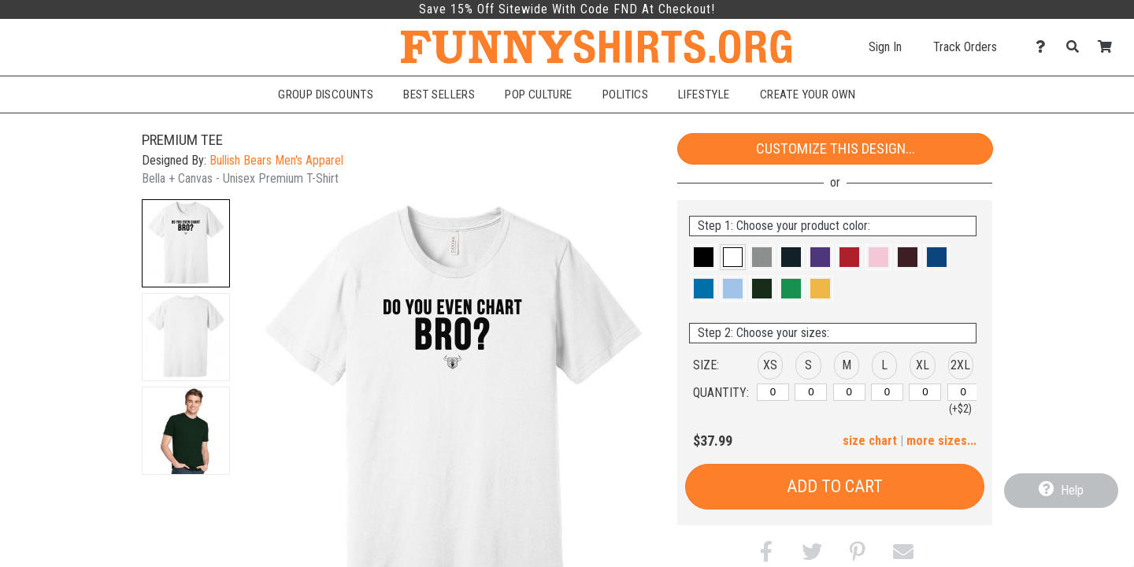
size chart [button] (870, 440)
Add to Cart (835, 486)
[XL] (925, 392)
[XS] (773, 392)
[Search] (1077, 47)
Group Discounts (325, 94)
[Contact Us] (1044, 47)
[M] (849, 392)
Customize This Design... (835, 148)
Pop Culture (539, 94)
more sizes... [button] (941, 440)
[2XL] (963, 392)
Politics (625, 94)
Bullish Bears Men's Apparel (276, 160)
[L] (887, 392)
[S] (811, 392)
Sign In (885, 46)
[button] (186, 243)
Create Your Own (808, 94)
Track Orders (965, 46)
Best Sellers (439, 94)
